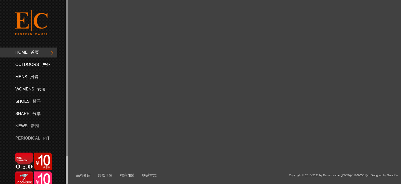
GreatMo (392, 175)
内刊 (33, 138)
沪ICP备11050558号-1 (355, 175)
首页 (27, 52)
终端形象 (105, 175)
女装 (30, 89)
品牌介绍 (83, 175)
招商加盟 (127, 175)
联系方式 (149, 175)
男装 (26, 77)
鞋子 (28, 101)
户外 (32, 64)
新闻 (27, 126)
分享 (28, 113)
